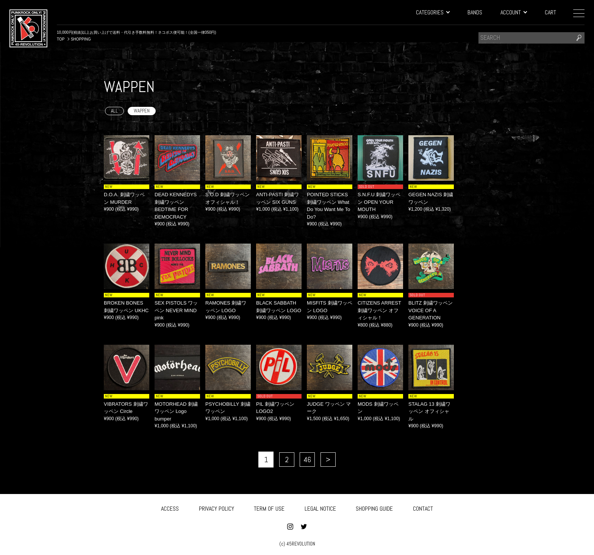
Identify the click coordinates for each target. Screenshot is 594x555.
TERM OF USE (269, 507)
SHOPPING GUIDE (374, 507)
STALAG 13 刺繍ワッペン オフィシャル (429, 411)
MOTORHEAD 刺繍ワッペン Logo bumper (176, 411)
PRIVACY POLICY (216, 507)
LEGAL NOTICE (320, 507)
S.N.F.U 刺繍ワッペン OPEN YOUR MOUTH (379, 202)
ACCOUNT (513, 12)
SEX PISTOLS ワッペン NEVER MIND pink (176, 310)
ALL (114, 111)
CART (550, 12)
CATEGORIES (432, 12)
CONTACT (423, 507)
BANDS (474, 12)
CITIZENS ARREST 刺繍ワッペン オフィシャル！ (379, 310)
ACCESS (170, 507)
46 (307, 459)
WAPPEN (142, 111)
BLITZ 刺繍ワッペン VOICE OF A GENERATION (430, 310)
